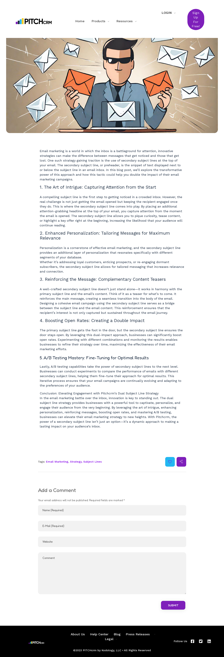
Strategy (76, 461)
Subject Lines (92, 461)
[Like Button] (170, 462)
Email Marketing (57, 461)
